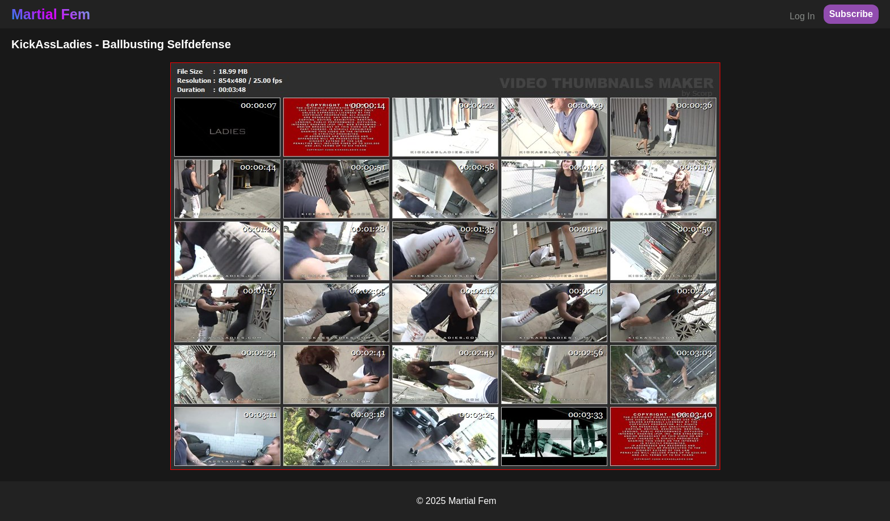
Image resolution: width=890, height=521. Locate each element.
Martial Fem (50, 14)
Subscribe (851, 14)
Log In (802, 16)
